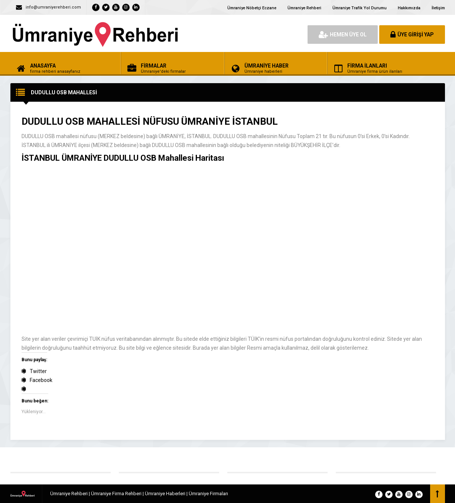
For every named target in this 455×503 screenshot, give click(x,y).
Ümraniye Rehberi (304, 8)
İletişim (438, 8)
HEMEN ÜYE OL (343, 34)
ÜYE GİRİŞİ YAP (412, 34)
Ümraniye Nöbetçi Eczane (251, 8)
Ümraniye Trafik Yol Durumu (359, 8)
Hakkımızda (409, 8)
